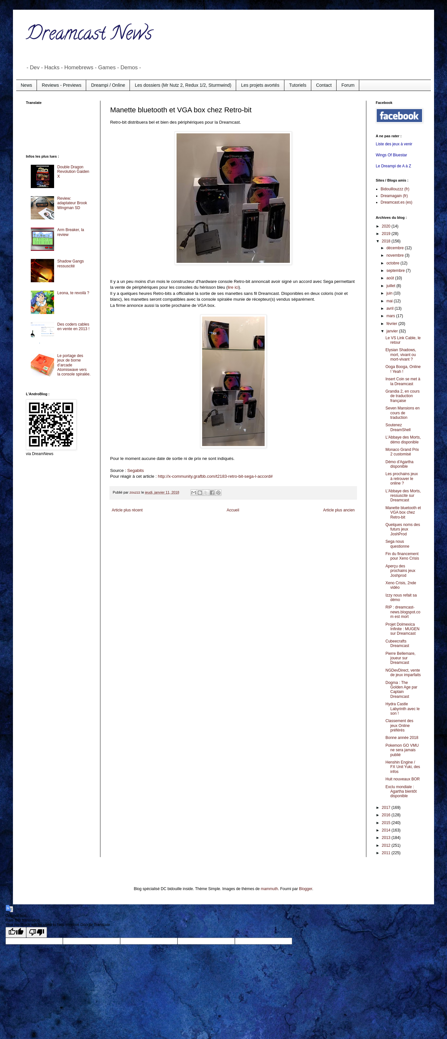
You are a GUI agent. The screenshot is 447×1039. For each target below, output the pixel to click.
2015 (387, 823)
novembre (395, 255)
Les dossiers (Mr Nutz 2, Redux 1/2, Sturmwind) (183, 85)
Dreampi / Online (108, 85)
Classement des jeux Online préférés (399, 725)
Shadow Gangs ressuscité (70, 263)
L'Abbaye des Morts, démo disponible (403, 439)
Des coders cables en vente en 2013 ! (73, 326)
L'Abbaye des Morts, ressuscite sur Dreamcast (403, 496)
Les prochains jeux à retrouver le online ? (401, 479)
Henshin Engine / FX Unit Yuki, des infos (402, 767)
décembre (395, 248)
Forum (347, 85)
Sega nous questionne (397, 543)
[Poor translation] (36, 932)
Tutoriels (297, 85)
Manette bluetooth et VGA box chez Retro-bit (403, 513)
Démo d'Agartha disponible (399, 464)
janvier (392, 331)
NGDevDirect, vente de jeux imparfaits (403, 672)
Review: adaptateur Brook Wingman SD (72, 203)
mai (390, 301)
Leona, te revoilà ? (73, 293)
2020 (387, 226)
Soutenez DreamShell (398, 427)
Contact (324, 85)
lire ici (233, 287)
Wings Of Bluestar (391, 155)
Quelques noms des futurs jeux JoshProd (402, 529)
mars (391, 316)
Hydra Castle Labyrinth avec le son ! (402, 709)
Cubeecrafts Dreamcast (397, 643)
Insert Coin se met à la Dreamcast (402, 381)
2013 (387, 837)
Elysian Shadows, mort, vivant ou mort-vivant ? (400, 355)
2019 (387, 233)
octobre (393, 263)
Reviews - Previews (61, 85)
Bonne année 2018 (401, 737)
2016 (387, 815)
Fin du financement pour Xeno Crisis (402, 556)
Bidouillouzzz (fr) (395, 189)
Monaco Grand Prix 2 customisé (402, 451)
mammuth (269, 889)
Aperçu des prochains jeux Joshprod (400, 571)
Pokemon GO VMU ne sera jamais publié (402, 750)
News (26, 85)
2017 (387, 807)
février (392, 323)
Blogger (305, 889)
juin (390, 293)
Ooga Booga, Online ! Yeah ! (403, 369)
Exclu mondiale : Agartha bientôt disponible (401, 792)
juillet (391, 286)
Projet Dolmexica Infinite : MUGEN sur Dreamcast (402, 629)
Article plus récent (127, 510)
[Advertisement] (52, 128)
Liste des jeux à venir (394, 144)
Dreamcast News (89, 35)
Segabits (135, 470)
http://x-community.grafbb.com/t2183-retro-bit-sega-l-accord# (215, 476)
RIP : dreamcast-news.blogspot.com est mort (402, 612)
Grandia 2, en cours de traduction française (402, 396)
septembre (396, 270)
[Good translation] (16, 932)
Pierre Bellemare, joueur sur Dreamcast (400, 658)
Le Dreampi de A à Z (393, 166)
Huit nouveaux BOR (402, 779)
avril (390, 308)
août (390, 278)
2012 (387, 845)
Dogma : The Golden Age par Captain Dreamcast (401, 689)
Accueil (233, 510)
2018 (387, 241)
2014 (387, 830)
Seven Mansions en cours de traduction (402, 413)
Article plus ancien (339, 510)
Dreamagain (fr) (394, 196)
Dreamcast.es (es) (396, 202)
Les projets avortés (260, 85)
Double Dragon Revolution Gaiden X (73, 172)
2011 (387, 853)
